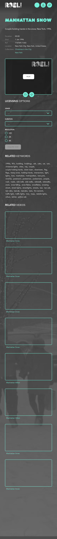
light (46, 173)
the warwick (38, 191)
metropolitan (31, 176)
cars (48, 164)
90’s (13, 164)
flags (7, 173)
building (19, 164)
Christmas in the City (23, 49)
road (7, 182)
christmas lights (12, 167)
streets (35, 188)
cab (34, 164)
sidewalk (38, 182)
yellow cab (22, 197)
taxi (41, 188)
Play (28, 77)
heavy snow (15, 173)
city (26, 167)
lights (8, 176)
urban (8, 197)
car (44, 164)
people (46, 179)
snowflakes (36, 185)
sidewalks (46, 182)
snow (8, 185)
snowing (45, 185)
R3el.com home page (14, 5)
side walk (20, 182)
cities (21, 167)
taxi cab (47, 188)
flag (45, 170)
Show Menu (36, 5)
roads (13, 182)
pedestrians (37, 179)
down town (28, 170)
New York (18, 53)
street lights (16, 188)
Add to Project (25, 94)
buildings (28, 164)
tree (27, 194)
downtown (38, 170)
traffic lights (20, 194)
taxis (30, 191)
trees (33, 194)
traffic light (10, 194)
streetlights (27, 188)
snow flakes (26, 185)
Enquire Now (13, 147)
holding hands (27, 173)
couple (31, 167)
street (8, 188)
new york (41, 176)
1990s (8, 164)
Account (43, 5)
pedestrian (27, 179)
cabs (39, 164)
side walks (29, 182)
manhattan (20, 176)
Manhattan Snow (13, 241)
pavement (17, 179)
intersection (38, 173)
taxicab (17, 191)
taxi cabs (9, 191)
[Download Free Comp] (31, 94)
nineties (9, 179)
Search (49, 5)
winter (14, 197)
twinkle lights (41, 194)
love (13, 176)
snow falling (15, 185)
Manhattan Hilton (13, 383)
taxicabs (24, 191)
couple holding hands (14, 170)
